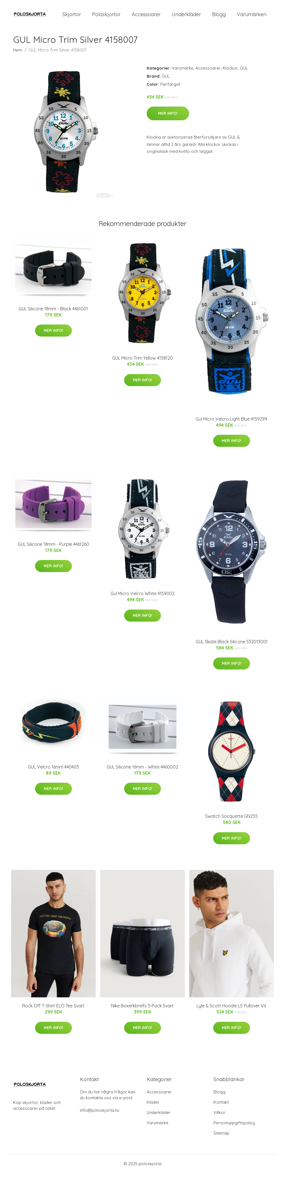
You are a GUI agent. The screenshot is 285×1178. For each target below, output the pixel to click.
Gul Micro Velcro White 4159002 (142, 598)
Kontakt (221, 1107)
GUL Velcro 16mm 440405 (53, 771)
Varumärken (251, 16)
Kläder (153, 1107)
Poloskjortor (106, 16)
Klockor (230, 72)
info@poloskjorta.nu (99, 1115)
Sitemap (221, 1137)
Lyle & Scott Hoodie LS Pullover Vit (231, 1010)
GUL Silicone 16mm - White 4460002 (142, 771)
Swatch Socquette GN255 (231, 821)
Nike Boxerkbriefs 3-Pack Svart (142, 1010)
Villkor (219, 1117)
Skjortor (71, 16)
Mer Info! (168, 118)
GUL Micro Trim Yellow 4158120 (142, 363)
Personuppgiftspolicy (234, 1127)
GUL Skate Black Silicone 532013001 (231, 646)
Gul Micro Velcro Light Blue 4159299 (231, 423)
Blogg (219, 16)
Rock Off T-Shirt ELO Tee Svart (53, 1010)
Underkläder (186, 16)
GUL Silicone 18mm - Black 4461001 (53, 313)
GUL (244, 72)
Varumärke (182, 72)
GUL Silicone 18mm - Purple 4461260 (53, 549)
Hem (17, 54)
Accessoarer (146, 16)
